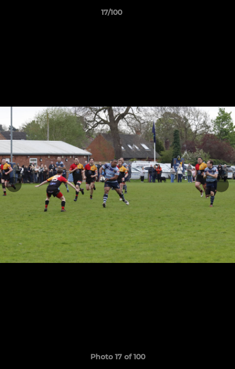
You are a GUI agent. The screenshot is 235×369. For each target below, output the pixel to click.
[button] (198, 14)
